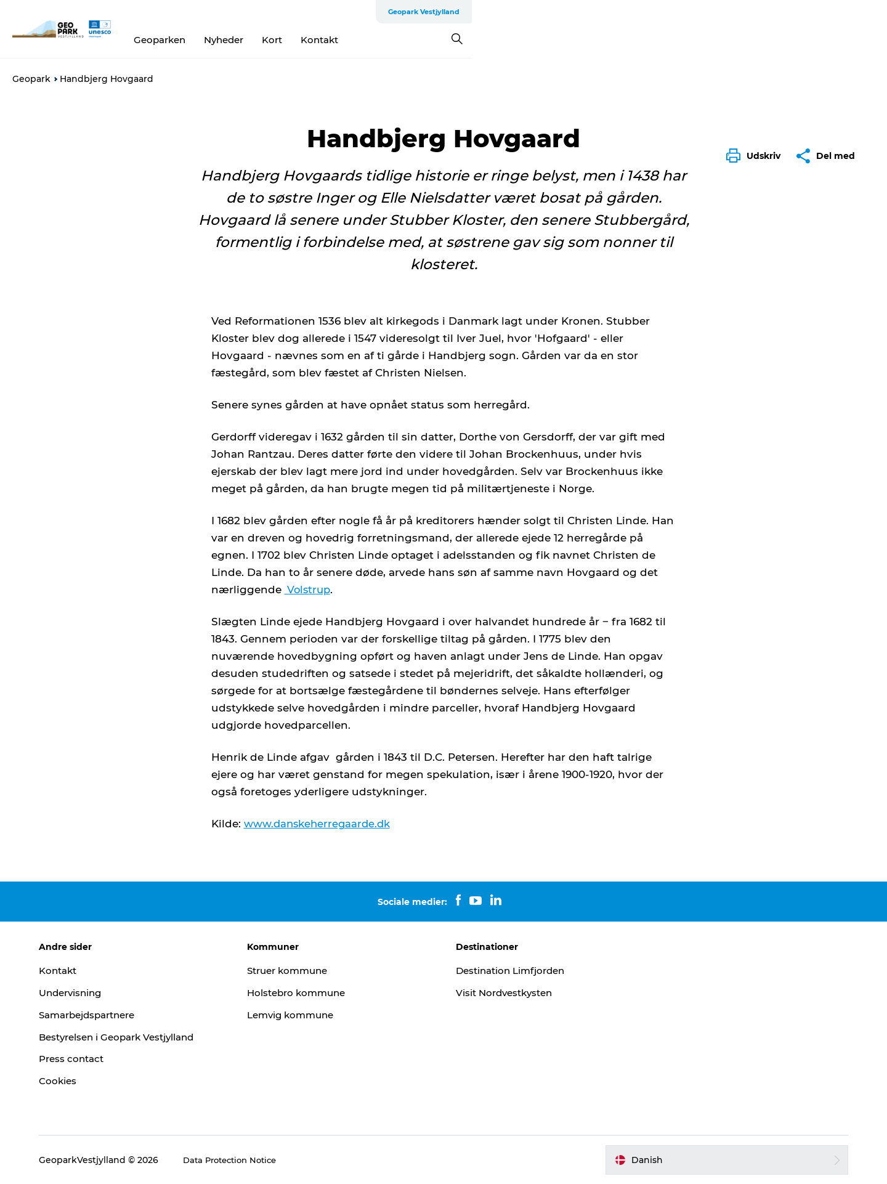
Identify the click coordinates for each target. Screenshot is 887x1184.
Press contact (96, 1058)
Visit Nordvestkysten (507, 993)
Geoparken (367, 40)
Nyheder (431, 40)
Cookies (81, 1081)
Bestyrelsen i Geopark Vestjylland (145, 1036)
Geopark (31, 78)
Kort (479, 40)
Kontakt (527, 40)
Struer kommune (302, 970)
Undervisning (95, 993)
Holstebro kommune (311, 993)
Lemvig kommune (305, 1015)
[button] (756, 155)
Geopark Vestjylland (839, 11)
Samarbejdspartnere (115, 1015)
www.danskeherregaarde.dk (319, 823)
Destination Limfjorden (514, 970)
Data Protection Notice (257, 1160)
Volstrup (309, 589)
